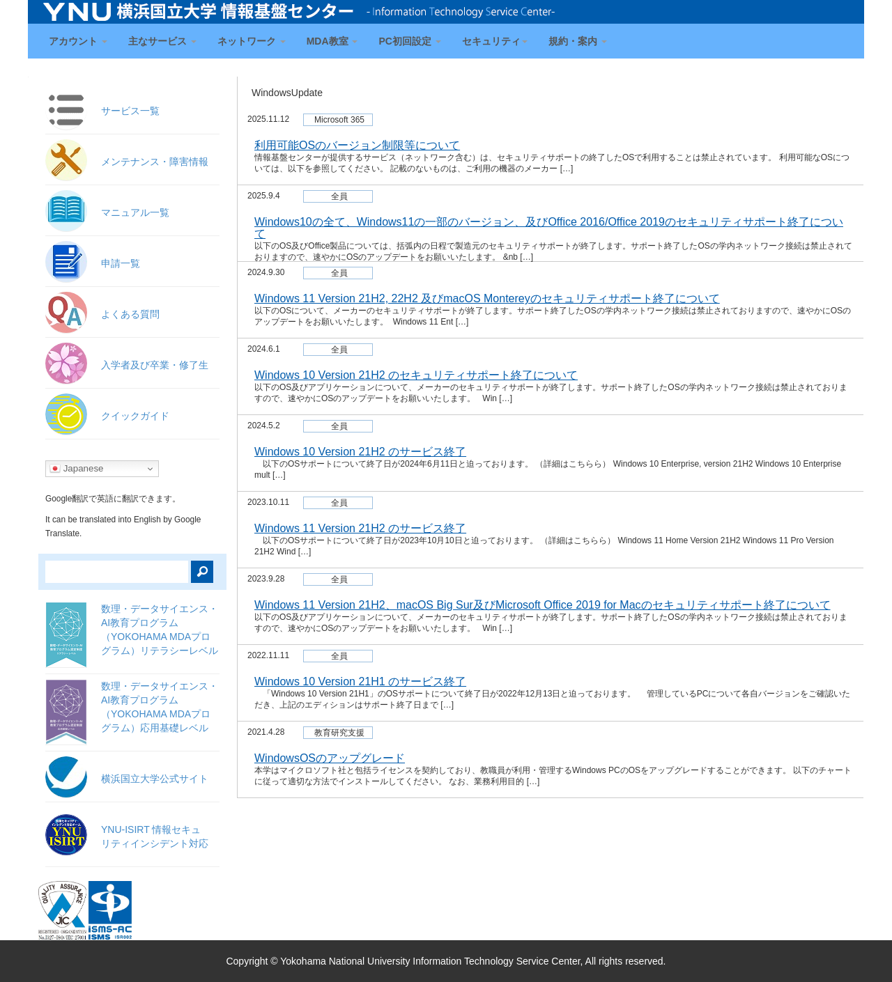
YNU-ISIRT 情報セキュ (154, 836)
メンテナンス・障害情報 (154, 161)
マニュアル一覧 (135, 212)
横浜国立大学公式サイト (154, 778)
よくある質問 (130, 314)
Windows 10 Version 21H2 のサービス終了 (360, 452)
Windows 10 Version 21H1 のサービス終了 (360, 681)
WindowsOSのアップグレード (329, 758)
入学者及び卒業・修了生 (154, 365)
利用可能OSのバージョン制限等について (357, 145)
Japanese (76, 468)
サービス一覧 (130, 110)
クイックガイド (135, 415)
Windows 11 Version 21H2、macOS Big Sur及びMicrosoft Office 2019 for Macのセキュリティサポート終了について (542, 605)
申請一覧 (120, 263)
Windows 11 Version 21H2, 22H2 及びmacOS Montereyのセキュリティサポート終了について (487, 298)
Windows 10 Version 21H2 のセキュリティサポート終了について (416, 375)
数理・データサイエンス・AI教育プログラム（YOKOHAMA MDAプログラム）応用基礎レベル (159, 706)
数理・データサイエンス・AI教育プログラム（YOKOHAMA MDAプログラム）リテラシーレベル (159, 629)
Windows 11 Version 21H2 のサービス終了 (360, 528)
